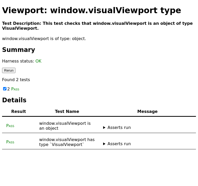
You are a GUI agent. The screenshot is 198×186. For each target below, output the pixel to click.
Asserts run (119, 127)
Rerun (8, 70)
